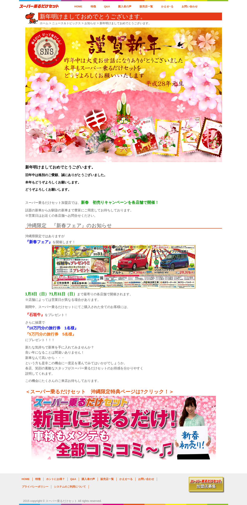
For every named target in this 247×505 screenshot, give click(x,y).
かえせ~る (167, 6)
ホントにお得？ (55, 479)
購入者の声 (124, 6)
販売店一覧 (146, 6)
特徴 (93, 6)
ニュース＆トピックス (66, 23)
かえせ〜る (126, 479)
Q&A (107, 6)
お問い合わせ (190, 6)
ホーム (44, 23)
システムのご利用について (70, 486)
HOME (78, 6)
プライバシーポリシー (35, 486)
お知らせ (90, 23)
